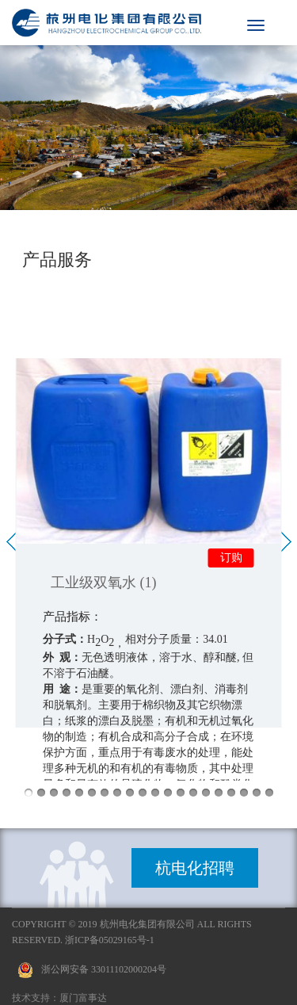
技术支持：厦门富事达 (59, 997)
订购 (231, 558)
